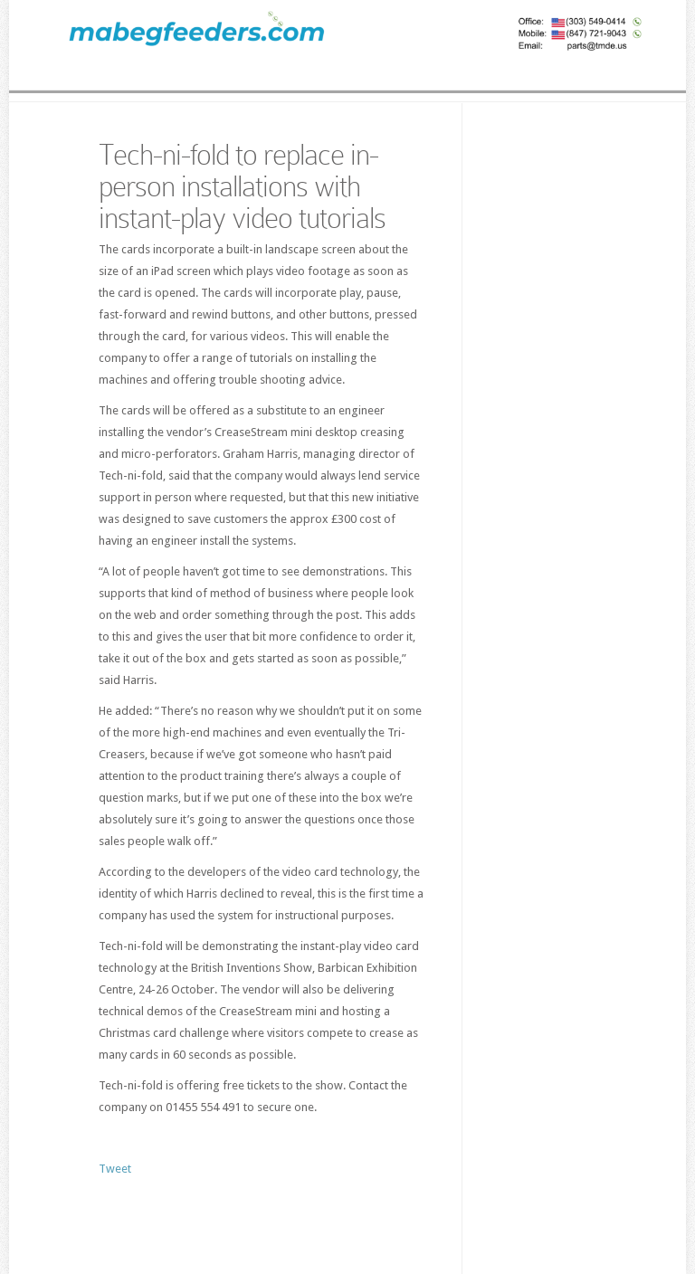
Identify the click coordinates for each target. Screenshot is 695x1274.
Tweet (115, 1168)
